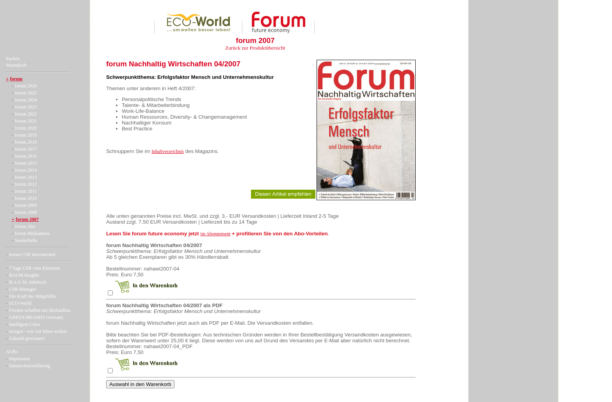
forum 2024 (26, 100)
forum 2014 (26, 170)
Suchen (13, 58)
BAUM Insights (24, 275)
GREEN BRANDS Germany (36, 317)
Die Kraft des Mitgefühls (32, 296)
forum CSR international (32, 254)
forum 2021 (26, 121)
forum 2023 (26, 107)
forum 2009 (26, 205)
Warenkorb (16, 65)
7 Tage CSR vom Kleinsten (34, 268)
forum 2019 (26, 135)
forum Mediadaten (32, 233)
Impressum (19, 358)
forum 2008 (26, 212)
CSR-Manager (22, 289)
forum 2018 (26, 142)
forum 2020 (26, 128)
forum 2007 (27, 219)
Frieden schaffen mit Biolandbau (39, 310)
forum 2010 (26, 198)
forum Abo (25, 226)
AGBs (12, 351)
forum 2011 (26, 191)
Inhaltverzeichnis (167, 151)
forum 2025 (26, 93)
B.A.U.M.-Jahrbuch (27, 282)
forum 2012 (26, 184)
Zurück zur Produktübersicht (255, 48)
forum (16, 79)
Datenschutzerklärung (29, 365)
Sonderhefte (26, 240)
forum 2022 (26, 114)
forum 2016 (26, 156)
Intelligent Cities (24, 324)
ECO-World (20, 303)
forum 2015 (26, 163)
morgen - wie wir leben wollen (37, 331)
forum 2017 (26, 149)
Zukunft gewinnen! (27, 338)
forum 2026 (26, 86)
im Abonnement (215, 234)
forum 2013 (26, 177)
